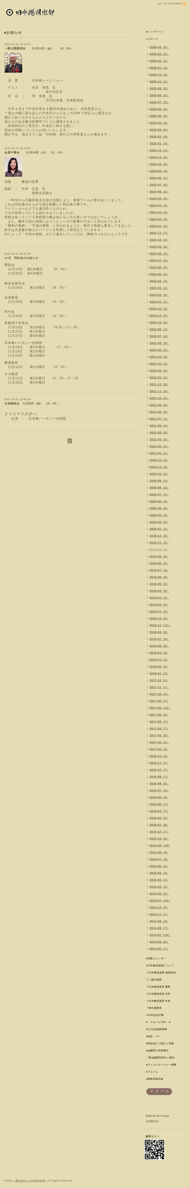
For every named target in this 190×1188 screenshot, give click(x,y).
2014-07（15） (160, 935)
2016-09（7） (159, 776)
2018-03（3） (159, 659)
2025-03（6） (159, 129)
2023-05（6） (159, 274)
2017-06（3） (159, 714)
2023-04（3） (159, 281)
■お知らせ (152, 38)
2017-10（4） (159, 694)
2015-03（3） (159, 886)
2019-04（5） (159, 590)
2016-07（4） (159, 790)
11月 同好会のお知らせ (21, 258)
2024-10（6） (159, 164)
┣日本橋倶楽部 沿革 (158, 993)
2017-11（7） (159, 687)
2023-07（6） (159, 260)
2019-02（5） (159, 604)
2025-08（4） (159, 95)
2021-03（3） (159, 439)
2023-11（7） (159, 233)
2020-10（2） (159, 473)
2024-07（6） (159, 184)
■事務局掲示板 (154, 1078)
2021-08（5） (159, 412)
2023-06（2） (159, 267)
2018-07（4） (159, 639)
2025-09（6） (159, 88)
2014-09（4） (159, 921)
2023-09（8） (159, 246)
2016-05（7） (159, 804)
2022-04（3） (159, 356)
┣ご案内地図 (154, 979)
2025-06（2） (159, 109)
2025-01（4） (159, 143)
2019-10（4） (159, 549)
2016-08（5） (159, 783)
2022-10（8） (159, 322)
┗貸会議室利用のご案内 (160, 1057)
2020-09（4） (159, 480)
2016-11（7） (159, 763)
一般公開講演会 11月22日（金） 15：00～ (38, 48)
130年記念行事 (155, 1015)
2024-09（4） (159, 171)
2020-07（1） (159, 494)
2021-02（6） (159, 446)
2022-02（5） (159, 370)
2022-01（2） (159, 377)
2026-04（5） (159, 47)
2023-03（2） (159, 288)
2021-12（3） (159, 384)
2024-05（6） (159, 198)
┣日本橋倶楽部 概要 (158, 986)
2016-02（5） (159, 818)
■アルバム (152, 1071)
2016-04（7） (159, 811)
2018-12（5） (159, 618)
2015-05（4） (159, 873)
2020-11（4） (159, 467)
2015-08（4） (159, 852)
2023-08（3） (159, 253)
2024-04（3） (159, 205)
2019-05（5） (159, 584)
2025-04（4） (159, 122)
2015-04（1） (159, 880)
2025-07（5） (159, 102)
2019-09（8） (159, 556)
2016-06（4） (159, 797)
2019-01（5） (159, 611)
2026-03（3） (159, 54)
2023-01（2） (159, 301)
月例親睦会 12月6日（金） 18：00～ (31, 403)
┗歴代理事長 (154, 1008)
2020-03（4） (159, 515)
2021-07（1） (159, 418)
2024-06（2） (159, 191)
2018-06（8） (159, 646)
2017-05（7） (159, 721)
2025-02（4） (159, 136)
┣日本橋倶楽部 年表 (158, 1001)
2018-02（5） (159, 666)
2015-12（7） (159, 831)
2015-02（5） (159, 893)
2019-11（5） (159, 542)
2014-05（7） (159, 948)
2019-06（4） (159, 577)
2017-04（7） (159, 728)
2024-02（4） (159, 219)
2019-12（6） (159, 535)
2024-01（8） (159, 226)
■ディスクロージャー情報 (161, 1064)
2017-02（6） (159, 742)
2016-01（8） (159, 824)
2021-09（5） (159, 405)
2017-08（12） (160, 707)
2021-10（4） (159, 398)
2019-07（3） (159, 570)
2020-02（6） (159, 522)
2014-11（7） (159, 914)
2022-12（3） (159, 308)
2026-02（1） (159, 61)
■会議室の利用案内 (157, 1050)
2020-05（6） (159, 508)
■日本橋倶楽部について (160, 965)
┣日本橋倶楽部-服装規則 (161, 972)
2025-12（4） (159, 74)
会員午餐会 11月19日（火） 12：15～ (34, 152)
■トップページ (154, 31)
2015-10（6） (159, 838)
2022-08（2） (159, 329)
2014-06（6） (159, 941)
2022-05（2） (159, 350)
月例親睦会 (152, 1121)
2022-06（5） (159, 343)
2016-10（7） (159, 769)
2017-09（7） (159, 701)
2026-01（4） (159, 67)
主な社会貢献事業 (156, 1029)
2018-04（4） (159, 652)
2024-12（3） (159, 150)
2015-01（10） (160, 900)
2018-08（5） (159, 632)
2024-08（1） (159, 178)
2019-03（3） (159, 597)
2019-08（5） (159, 563)
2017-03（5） (159, 735)
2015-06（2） (159, 866)
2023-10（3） (159, 239)
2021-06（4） (159, 425)
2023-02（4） (159, 295)
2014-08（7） (159, 928)
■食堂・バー (153, 1036)
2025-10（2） (159, 81)
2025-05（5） (159, 116)
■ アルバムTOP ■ (158, 1022)
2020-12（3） (159, 460)
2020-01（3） (159, 529)
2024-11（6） (159, 157)
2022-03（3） (159, 363)
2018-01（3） (159, 673)
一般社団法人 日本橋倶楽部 (29, 1180)
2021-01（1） (159, 453)
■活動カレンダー (156, 958)
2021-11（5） (159, 391)
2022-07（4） (159, 336)
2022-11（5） (159, 315)
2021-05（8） (159, 432)
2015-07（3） (159, 859)
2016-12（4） (159, 756)
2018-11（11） (160, 625)
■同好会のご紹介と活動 (160, 1043)
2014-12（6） (159, 907)
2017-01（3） (159, 749)
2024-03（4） (159, 212)
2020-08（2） (159, 487)
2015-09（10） (160, 845)
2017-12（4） (159, 680)
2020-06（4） (159, 501)
